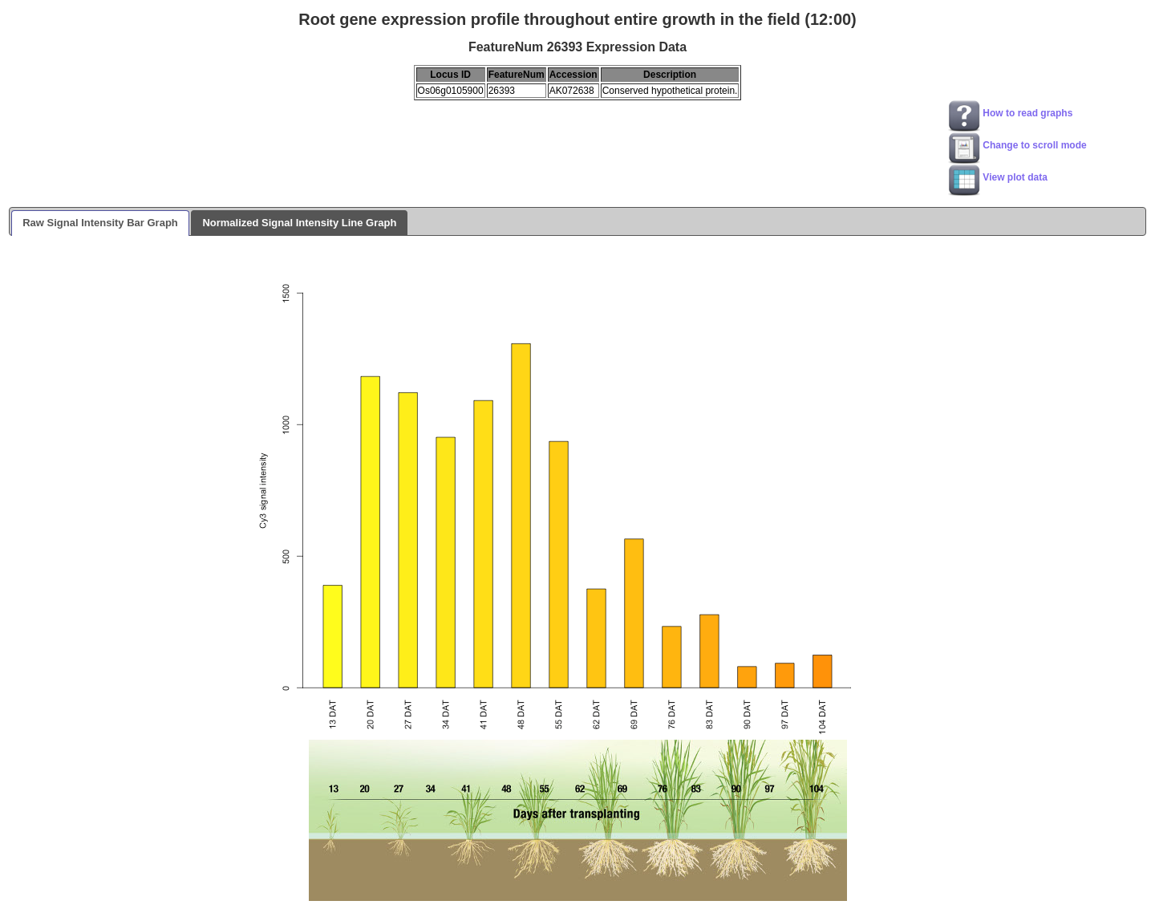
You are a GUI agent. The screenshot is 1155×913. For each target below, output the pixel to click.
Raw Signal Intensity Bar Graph (100, 223)
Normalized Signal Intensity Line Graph (299, 223)
